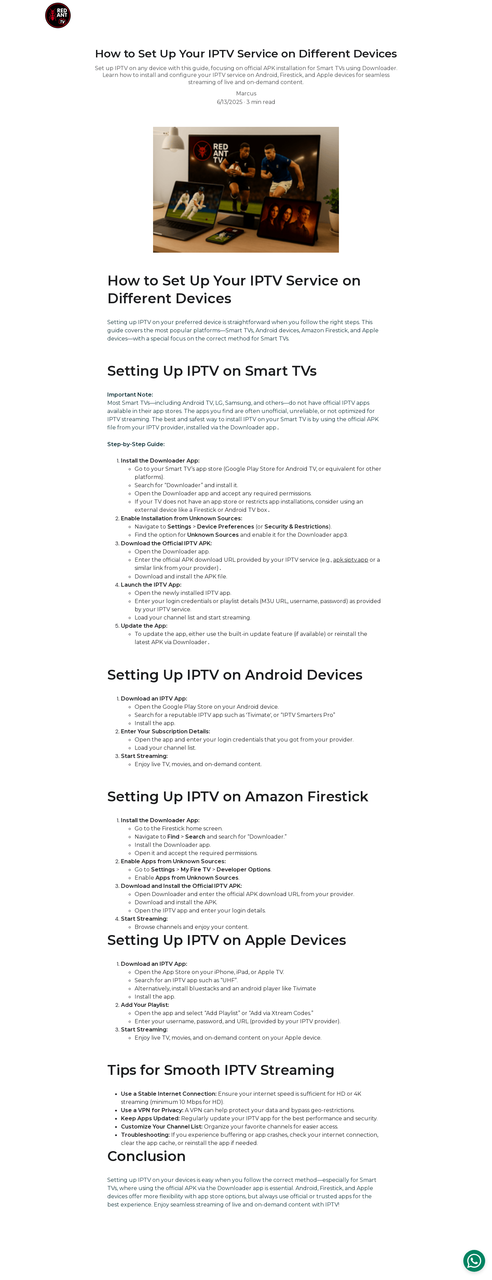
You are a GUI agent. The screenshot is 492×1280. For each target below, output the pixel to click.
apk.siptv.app (350, 561)
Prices (321, 15)
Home (294, 15)
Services (352, 15)
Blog (413, 15)
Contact (385, 15)
